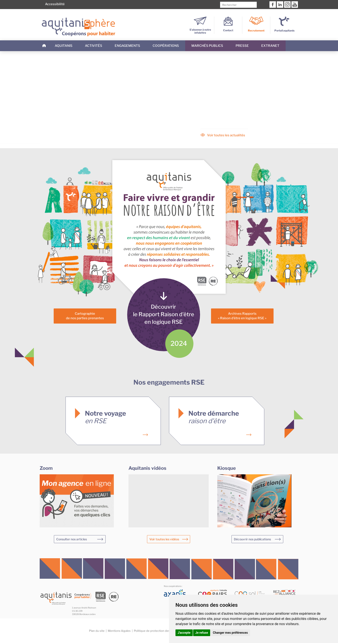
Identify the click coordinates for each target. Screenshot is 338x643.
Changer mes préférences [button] (230, 632)
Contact (228, 29)
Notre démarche (213, 417)
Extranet (270, 46)
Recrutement (256, 30)
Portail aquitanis (284, 30)
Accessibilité (55, 4)
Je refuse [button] (201, 632)
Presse (242, 46)
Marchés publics (207, 46)
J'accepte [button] (184, 632)
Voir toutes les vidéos (164, 539)
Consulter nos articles (71, 539)
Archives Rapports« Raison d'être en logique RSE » (242, 315)
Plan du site (97, 630)
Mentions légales (119, 630)
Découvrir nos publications (252, 539)
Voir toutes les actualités (226, 135)
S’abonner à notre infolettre (200, 29)
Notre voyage (105, 417)
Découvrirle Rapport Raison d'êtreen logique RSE (163, 314)
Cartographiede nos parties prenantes (85, 315)
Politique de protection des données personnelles (167, 630)
